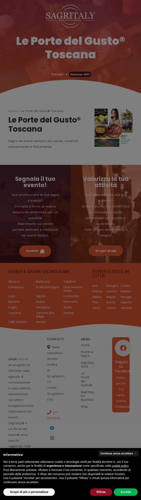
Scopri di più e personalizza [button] (29, 492)
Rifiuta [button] (101, 492)
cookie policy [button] (120, 465)
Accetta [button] (125, 492)
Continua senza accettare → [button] (118, 453)
